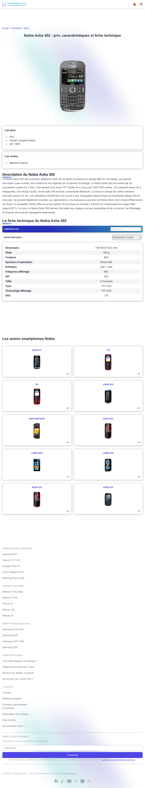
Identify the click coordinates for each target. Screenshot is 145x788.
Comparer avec (11, 229)
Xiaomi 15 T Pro (11, 560)
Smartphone (16, 28)
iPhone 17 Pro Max (12, 591)
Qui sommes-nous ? (13, 725)
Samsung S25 (10, 647)
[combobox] (125, 229)
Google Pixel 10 (11, 566)
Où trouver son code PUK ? (17, 678)
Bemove (72, 773)
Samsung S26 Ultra (13, 629)
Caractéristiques (13, 237)
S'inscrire (72, 755)
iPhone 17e (8, 609)
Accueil (5, 28)
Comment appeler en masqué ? (19, 660)
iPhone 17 (7, 603)
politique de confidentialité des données (118, 760)
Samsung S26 (10, 635)
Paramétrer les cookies (15, 714)
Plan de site (8, 719)
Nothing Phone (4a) (13, 577)
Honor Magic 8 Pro (13, 572)
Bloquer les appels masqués (18, 672)
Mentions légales (11, 698)
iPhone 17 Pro (10, 597)
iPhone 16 (7, 615)
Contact (6, 692)
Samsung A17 (9, 554)
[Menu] (141, 4)
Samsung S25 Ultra (13, 641)
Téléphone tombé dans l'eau (18, 666)
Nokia (26, 28)
